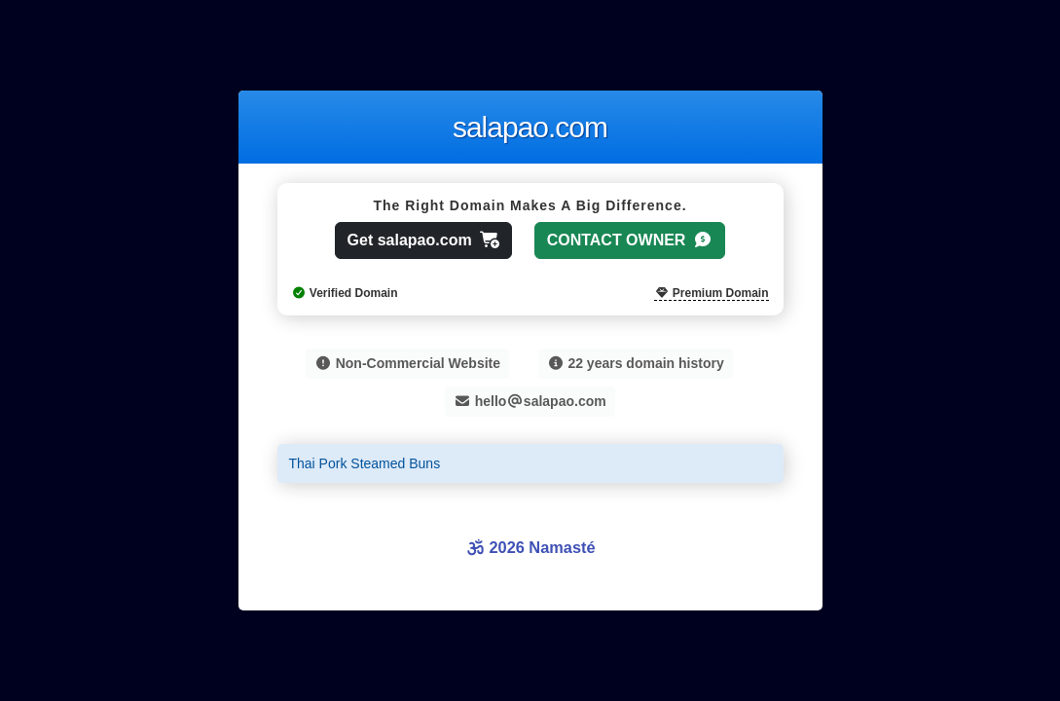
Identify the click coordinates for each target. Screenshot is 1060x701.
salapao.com (530, 127)
